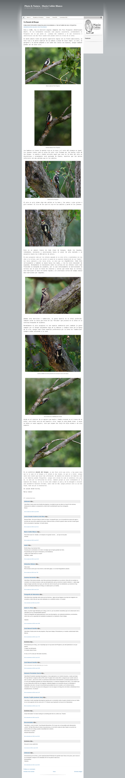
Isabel (26, 545)
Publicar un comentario (29, 769)
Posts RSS (54, 17)
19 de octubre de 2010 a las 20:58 (31, 511)
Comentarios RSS (63, 17)
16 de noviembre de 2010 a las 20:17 (32, 657)
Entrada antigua (78, 771)
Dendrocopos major (30, 27)
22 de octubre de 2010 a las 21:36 (31, 559)
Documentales (28, 722)
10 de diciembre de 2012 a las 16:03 (32, 764)
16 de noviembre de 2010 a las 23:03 (32, 668)
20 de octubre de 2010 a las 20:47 (31, 540)
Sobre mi (28, 17)
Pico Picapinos (42, 27)
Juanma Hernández (30, 577)
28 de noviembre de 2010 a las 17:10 (32, 705)
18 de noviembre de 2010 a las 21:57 (32, 692)
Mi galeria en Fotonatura (38, 17)
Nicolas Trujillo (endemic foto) (33, 697)
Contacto (48, 17)
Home (24, 17)
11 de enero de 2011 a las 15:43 (31, 747)
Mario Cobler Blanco (30, 532)
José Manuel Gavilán (30, 628)
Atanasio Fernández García (32, 673)
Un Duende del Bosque (31, 22)
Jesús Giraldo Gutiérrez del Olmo (34, 516)
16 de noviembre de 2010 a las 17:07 (32, 636)
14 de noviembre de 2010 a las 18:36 (32, 623)
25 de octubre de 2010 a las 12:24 (31, 589)
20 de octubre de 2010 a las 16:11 (31, 526)
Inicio (54, 771)
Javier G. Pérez (29, 608)
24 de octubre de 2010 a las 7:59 (31, 572)
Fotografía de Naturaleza (31, 594)
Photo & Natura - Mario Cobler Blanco (43, 6)
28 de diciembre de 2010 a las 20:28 (32, 736)
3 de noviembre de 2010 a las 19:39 (31, 602)
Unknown (27, 501)
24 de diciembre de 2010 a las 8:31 (31, 717)
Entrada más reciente (29, 771)
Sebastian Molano (29, 564)
